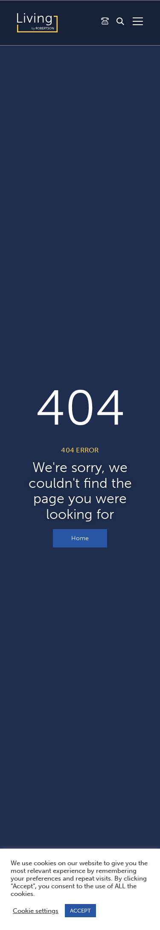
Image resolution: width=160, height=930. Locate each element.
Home (80, 538)
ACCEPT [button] (80, 910)
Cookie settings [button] (35, 911)
